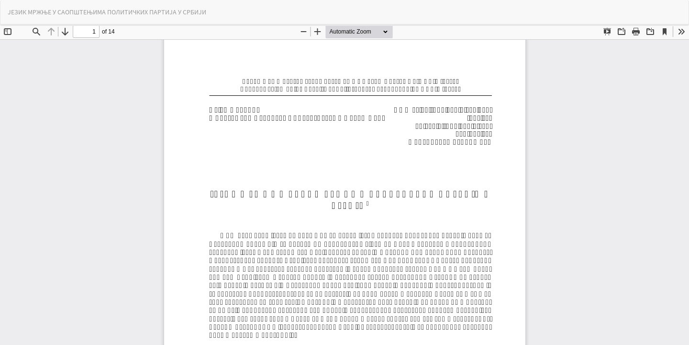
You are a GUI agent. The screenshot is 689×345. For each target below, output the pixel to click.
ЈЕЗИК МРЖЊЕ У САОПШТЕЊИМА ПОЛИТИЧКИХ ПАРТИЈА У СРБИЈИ (107, 12)
